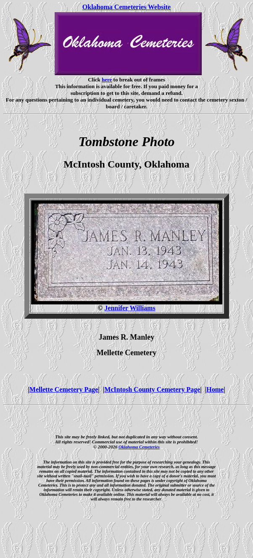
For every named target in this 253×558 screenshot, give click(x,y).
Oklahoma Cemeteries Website (126, 6)
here (107, 79)
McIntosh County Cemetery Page (152, 389)
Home (215, 389)
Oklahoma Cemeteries (139, 446)
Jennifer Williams (129, 308)
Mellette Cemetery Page (63, 389)
